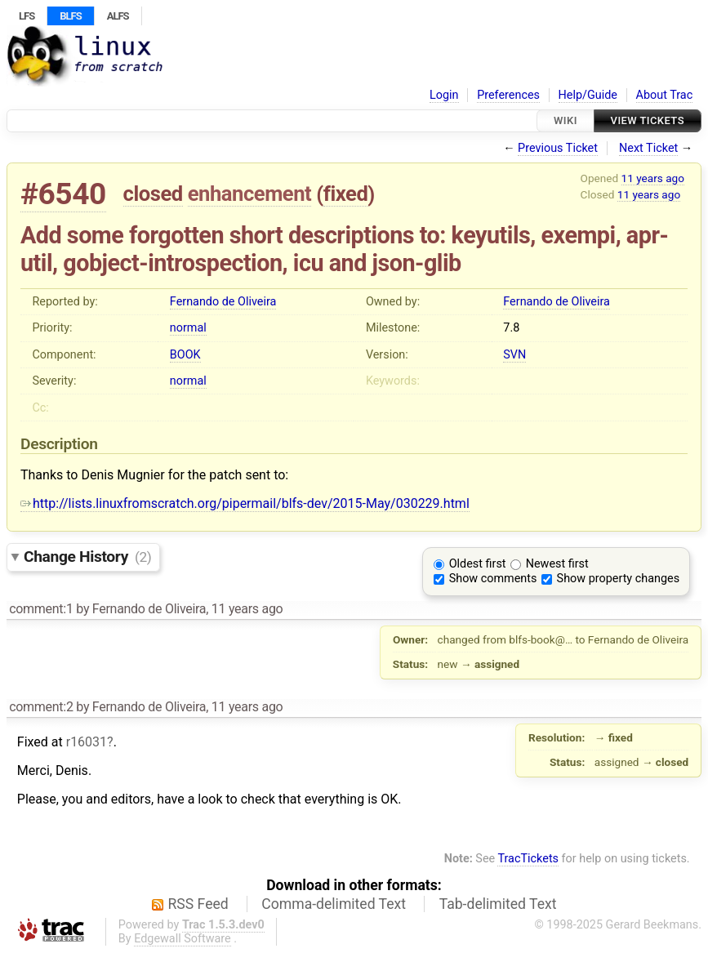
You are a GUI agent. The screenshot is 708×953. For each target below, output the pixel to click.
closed (153, 193)
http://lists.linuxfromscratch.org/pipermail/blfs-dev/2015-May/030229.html (245, 503)
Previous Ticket (558, 148)
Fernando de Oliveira (223, 302)
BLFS (70, 16)
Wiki (565, 120)
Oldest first (477, 564)
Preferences (508, 95)
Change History (87, 556)
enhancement (250, 193)
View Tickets (647, 120)
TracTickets (528, 859)
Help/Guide (588, 95)
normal (188, 328)
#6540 (63, 194)
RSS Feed (198, 904)
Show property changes (618, 579)
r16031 (86, 742)
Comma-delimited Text (333, 904)
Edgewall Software (182, 939)
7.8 (511, 328)
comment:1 (41, 609)
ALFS (118, 16)
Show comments (493, 579)
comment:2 (41, 707)
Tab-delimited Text (498, 904)
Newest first (557, 564)
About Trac (664, 95)
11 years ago (652, 178)
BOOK (185, 355)
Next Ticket (648, 148)
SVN (514, 355)
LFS (26, 16)
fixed (345, 193)
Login (444, 95)
